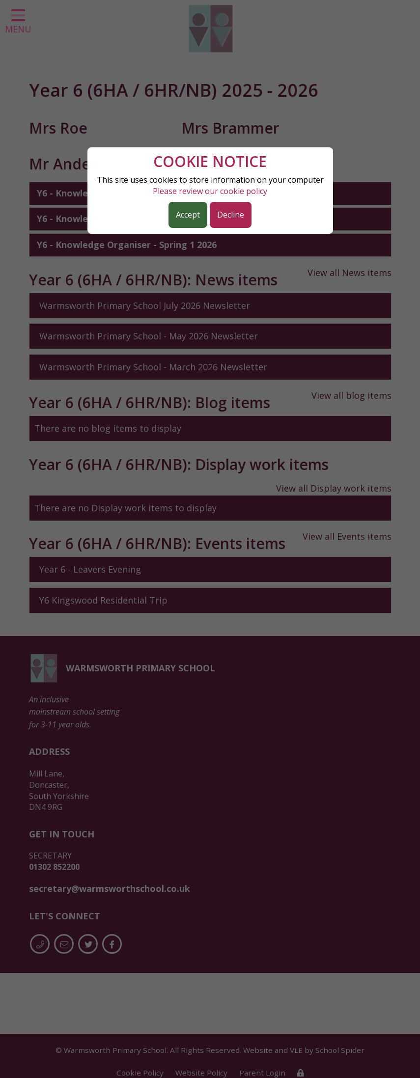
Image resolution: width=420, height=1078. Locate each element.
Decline (230, 214)
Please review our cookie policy (210, 191)
